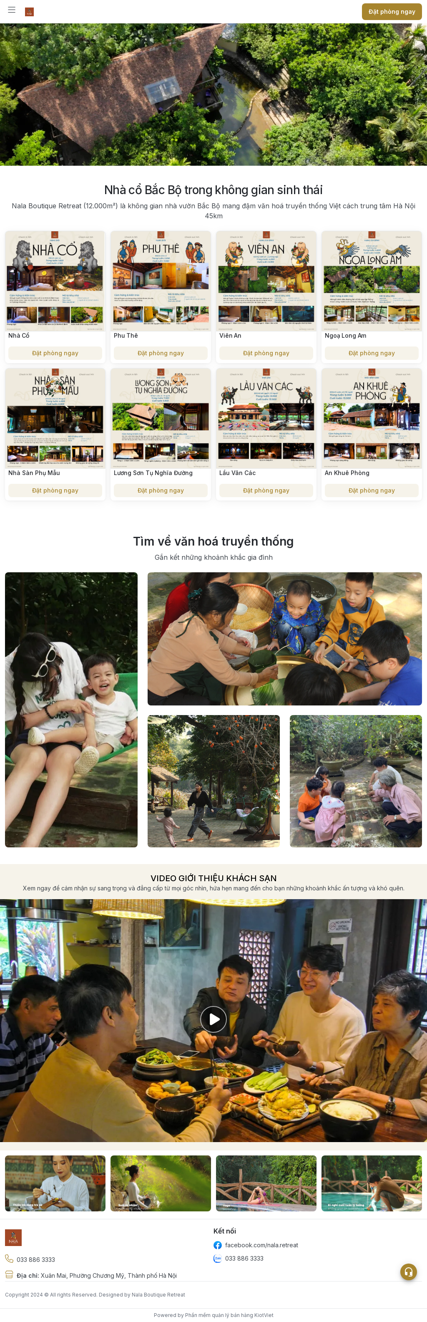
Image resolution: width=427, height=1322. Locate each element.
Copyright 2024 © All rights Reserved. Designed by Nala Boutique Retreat (95, 1295)
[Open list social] (408, 1272)
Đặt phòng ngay (55, 353)
